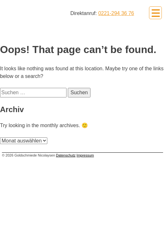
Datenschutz (65, 155)
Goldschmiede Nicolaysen (36, 12)
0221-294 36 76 (116, 13)
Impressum (85, 155)
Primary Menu (155, 12)
